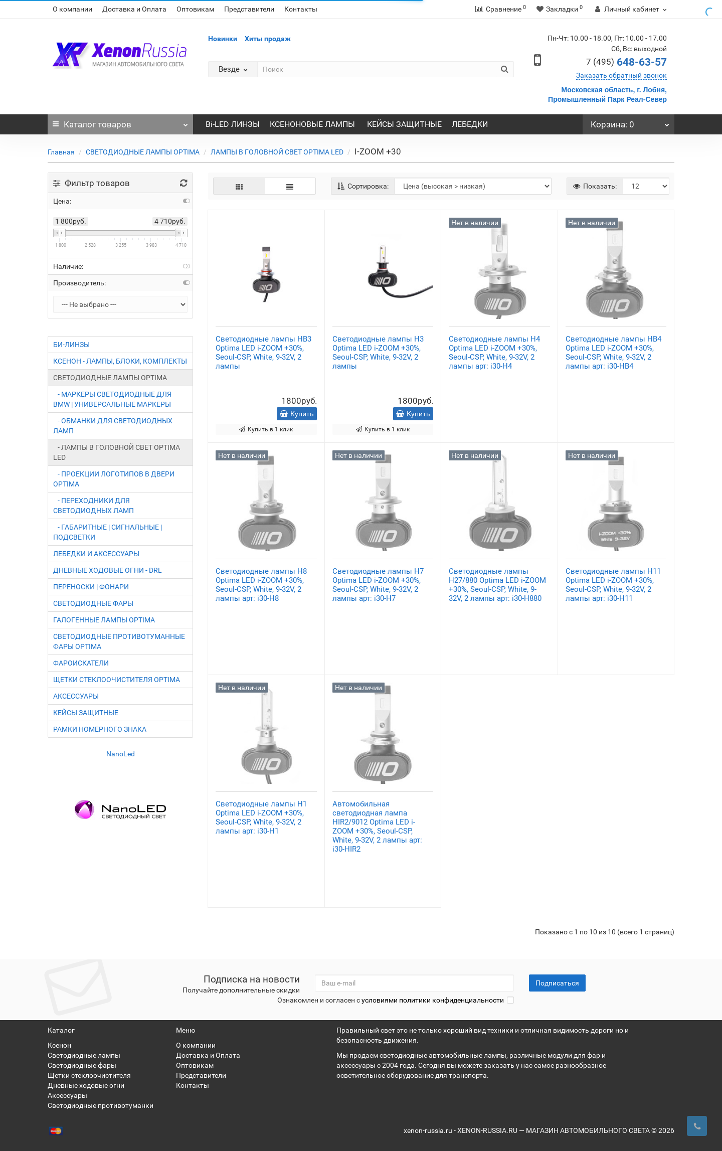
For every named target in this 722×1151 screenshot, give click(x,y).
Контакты (300, 9)
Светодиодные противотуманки (100, 1105)
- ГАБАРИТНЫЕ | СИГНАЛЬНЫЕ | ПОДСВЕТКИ (107, 532)
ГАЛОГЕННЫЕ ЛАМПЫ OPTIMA (104, 620)
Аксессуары (67, 1095)
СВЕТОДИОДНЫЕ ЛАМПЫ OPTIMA (143, 152)
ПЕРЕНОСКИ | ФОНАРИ (91, 587)
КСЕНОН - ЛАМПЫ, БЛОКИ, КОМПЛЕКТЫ (120, 361)
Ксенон (59, 1045)
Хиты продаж (268, 39)
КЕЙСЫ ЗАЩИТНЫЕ (404, 124)
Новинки (222, 39)
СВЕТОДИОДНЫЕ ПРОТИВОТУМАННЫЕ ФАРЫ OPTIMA (119, 641)
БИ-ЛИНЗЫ (71, 345)
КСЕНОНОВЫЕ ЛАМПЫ (313, 124)
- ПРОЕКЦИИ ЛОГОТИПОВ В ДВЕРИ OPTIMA (113, 479)
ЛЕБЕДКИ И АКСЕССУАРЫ (96, 554)
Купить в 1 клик (266, 429)
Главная (61, 152)
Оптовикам (195, 9)
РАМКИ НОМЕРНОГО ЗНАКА (99, 729)
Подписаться (557, 983)
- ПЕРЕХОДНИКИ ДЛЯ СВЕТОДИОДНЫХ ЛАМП (93, 506)
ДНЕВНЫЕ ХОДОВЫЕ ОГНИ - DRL (107, 570)
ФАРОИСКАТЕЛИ (81, 663)
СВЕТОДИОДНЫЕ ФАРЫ (93, 603)
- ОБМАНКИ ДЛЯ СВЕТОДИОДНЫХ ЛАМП (112, 426)
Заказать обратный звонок (621, 75)
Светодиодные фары (82, 1065)
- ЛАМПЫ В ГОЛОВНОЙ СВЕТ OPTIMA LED (116, 452)
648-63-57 (626, 62)
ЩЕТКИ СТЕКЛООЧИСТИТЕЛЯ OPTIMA (116, 680)
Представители (249, 9)
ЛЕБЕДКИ (470, 124)
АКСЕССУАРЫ (76, 696)
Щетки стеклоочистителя (89, 1075)
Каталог (120, 121)
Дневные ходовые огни (86, 1085)
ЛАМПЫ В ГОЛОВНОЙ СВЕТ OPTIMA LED (277, 152)
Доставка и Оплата (134, 9)
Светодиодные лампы (84, 1055)
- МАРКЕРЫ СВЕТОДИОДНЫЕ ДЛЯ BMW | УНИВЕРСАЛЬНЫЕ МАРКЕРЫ (112, 399)
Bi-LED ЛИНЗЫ (233, 124)
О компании (72, 9)
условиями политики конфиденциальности (433, 1000)
